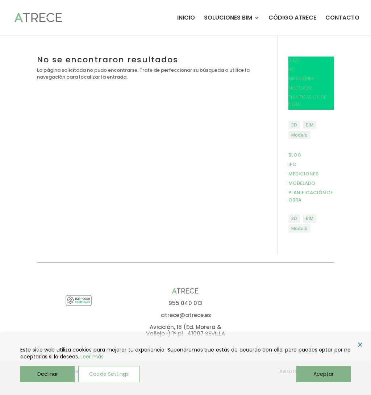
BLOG (294, 60)
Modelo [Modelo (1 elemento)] (299, 135)
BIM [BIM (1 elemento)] (309, 125)
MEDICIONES (301, 78)
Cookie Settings (109, 374)
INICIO (186, 18)
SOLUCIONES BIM (228, 18)
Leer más (92, 356)
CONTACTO (342, 18)
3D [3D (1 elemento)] (294, 125)
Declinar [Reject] (47, 374)
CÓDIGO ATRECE (292, 18)
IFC (291, 69)
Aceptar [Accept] (323, 374)
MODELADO (300, 88)
